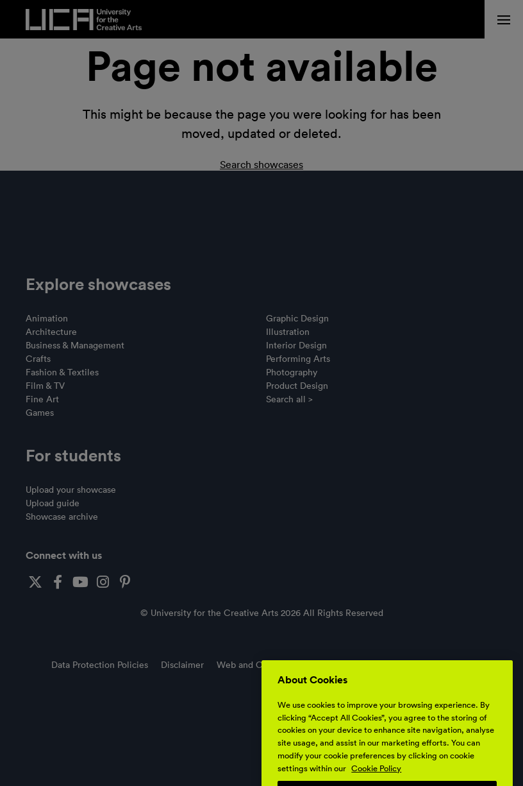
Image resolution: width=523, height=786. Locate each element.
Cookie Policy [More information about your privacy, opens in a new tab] (376, 776)
